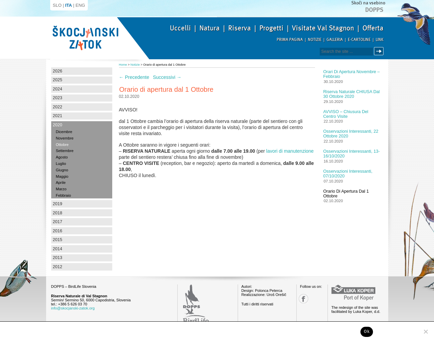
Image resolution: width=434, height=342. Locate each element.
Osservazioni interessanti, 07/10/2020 (347, 173)
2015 (57, 239)
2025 (57, 80)
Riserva (239, 28)
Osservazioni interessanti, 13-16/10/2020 (351, 153)
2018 (57, 213)
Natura (209, 28)
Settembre (65, 151)
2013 (57, 257)
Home (123, 64)
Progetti (271, 28)
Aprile (61, 182)
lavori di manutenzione (290, 151)
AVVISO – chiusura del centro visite (345, 114)
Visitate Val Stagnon (323, 28)
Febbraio (63, 195)
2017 (57, 221)
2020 (57, 125)
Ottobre (62, 145)
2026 (57, 71)
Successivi (167, 77)
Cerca (379, 51)
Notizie (314, 39)
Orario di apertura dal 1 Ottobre (346, 193)
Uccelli (180, 28)
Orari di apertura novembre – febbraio (351, 74)
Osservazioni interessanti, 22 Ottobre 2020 (350, 133)
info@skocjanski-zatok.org (73, 308)
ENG (80, 5)
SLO (57, 5)
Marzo (61, 189)
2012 (57, 266)
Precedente (134, 77)
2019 (57, 203)
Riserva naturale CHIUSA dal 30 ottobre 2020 (351, 94)
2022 (57, 107)
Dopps (374, 10)
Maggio (62, 176)
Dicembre (64, 132)
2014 (57, 249)
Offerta (372, 28)
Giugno (62, 170)
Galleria (335, 39)
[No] (425, 331)
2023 (57, 97)
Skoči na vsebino (368, 3)
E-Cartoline (359, 39)
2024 (57, 89)
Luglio (61, 164)
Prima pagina (290, 39)
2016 (57, 231)
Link (379, 39)
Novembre (65, 138)
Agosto (62, 157)
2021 (57, 115)
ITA (68, 5)
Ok (367, 331)
